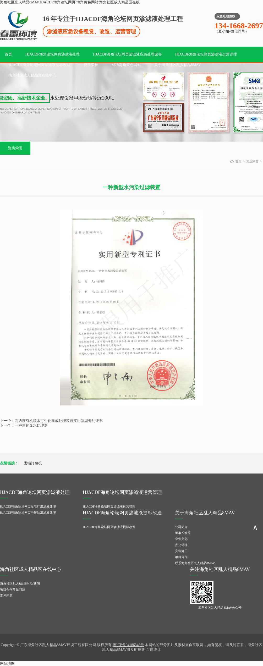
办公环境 (181, 545)
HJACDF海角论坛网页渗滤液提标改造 (39, 65)
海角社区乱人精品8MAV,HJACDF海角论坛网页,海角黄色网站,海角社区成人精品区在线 (70, 2)
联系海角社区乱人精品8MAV (195, 563)
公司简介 (181, 527)
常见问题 (6, 595)
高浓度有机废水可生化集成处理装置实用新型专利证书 (59, 421)
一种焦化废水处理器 (31, 425)
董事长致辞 (183, 533)
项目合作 (181, 557)
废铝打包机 (33, 463)
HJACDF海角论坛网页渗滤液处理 (52, 54)
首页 (8, 54)
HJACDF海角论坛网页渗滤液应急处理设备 (127, 54)
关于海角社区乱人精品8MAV (177, 65)
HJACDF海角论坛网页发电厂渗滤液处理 (28, 506)
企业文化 (181, 539)
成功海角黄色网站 (126, 65)
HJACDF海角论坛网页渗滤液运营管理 (206, 54)
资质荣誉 (91, 65)
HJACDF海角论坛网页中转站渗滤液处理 (28, 512)
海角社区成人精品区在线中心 (32, 75)
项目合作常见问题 (12, 589)
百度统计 (153, 650)
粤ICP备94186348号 (128, 645)
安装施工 (181, 551)
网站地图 (7, 663)
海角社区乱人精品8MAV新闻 (20, 583)
